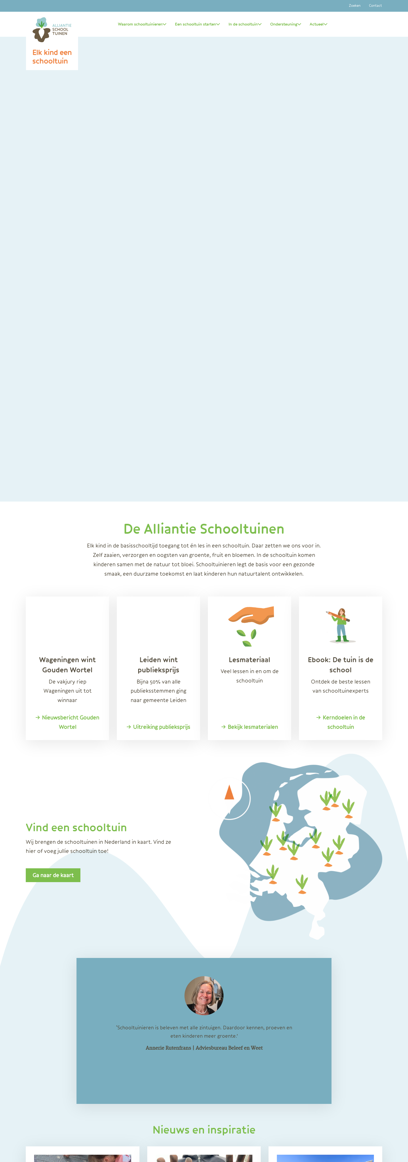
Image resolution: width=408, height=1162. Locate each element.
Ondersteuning (285, 24)
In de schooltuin (245, 24)
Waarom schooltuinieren (142, 24)
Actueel (319, 24)
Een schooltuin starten (197, 24)
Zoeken (355, 5)
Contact (375, 5)
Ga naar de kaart (53, 875)
